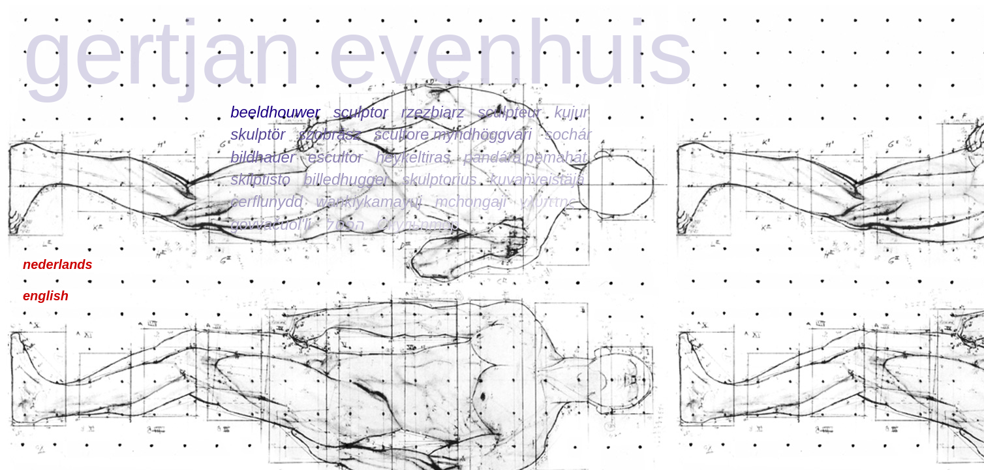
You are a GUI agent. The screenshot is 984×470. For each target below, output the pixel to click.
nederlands (58, 264)
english (46, 296)
